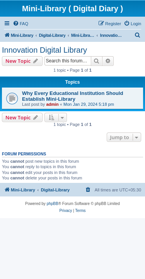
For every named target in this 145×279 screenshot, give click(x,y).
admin (52, 104)
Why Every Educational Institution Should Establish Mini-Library (72, 96)
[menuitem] (20, 23)
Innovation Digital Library (44, 50)
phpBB (52, 204)
